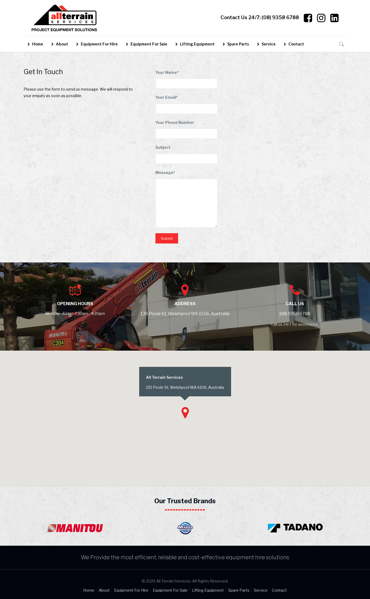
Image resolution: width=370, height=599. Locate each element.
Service (261, 590)
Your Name (167, 72)
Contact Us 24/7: (260, 17)
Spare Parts (238, 590)
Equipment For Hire (131, 590)
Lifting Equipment (208, 590)
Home (88, 590)
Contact (279, 590)
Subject (163, 147)
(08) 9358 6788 (294, 313)
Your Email (166, 97)
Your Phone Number (174, 122)
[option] (75, 526)
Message (165, 172)
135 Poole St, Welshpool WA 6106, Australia (185, 313)
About (104, 590)
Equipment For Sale (170, 590)
